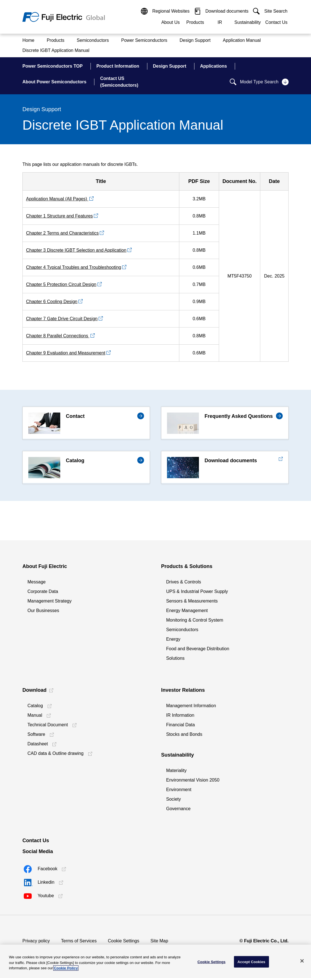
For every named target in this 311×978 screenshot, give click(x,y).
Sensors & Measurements (192, 601)
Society (173, 799)
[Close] (302, 961)
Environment (178, 789)
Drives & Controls (183, 582)
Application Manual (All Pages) (57, 198)
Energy (173, 639)
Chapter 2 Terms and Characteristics (62, 233)
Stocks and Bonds (184, 734)
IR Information (180, 715)
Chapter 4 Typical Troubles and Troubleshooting (73, 267)
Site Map (159, 940)
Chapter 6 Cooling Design (51, 301)
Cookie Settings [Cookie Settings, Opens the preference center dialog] (212, 961)
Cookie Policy (66, 968)
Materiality (176, 770)
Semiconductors (182, 629)
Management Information (191, 705)
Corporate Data (42, 591)
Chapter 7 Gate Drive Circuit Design (62, 318)
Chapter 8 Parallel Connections (57, 335)
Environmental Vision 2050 (192, 780)
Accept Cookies (251, 961)
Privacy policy (36, 940)
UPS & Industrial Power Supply (197, 591)
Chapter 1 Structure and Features (59, 216)
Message (36, 582)
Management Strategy (49, 601)
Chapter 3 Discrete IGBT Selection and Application (76, 250)
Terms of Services (79, 940)
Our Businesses (43, 610)
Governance (178, 808)
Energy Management (187, 610)
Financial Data (180, 724)
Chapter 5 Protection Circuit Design (61, 284)
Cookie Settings (123, 940)
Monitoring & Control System (194, 620)
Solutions (175, 658)
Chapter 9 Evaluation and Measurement (65, 353)
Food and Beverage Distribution (197, 648)
